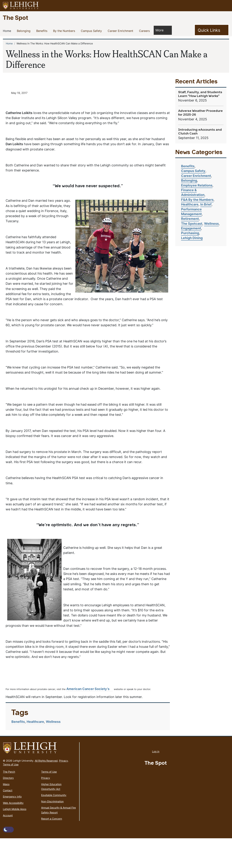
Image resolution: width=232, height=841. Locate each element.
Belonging (24, 30)
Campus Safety (92, 30)
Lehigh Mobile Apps (14, 811)
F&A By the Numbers (197, 199)
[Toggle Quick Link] (211, 30)
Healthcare (35, 724)
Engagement (191, 228)
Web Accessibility (13, 805)
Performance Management (191, 211)
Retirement (190, 218)
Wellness (53, 724)
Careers (145, 30)
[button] (225, 5)
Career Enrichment (121, 30)
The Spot (15, 17)
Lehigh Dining (192, 238)
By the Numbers (64, 30)
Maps (6, 786)
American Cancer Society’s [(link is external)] (89, 691)
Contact (7, 793)
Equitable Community (53, 797)
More (161, 30)
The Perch (9, 774)
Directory (8, 780)
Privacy (63, 763)
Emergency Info (12, 799)
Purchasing (190, 233)
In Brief (206, 204)
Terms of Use (10, 767)
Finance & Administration (192, 192)
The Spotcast (191, 223)
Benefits (42, 30)
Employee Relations (196, 185)
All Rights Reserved (46, 763)
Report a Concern (51, 821)
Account (8, 818)
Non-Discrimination (52, 804)
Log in (155, 754)
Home (8, 30)
